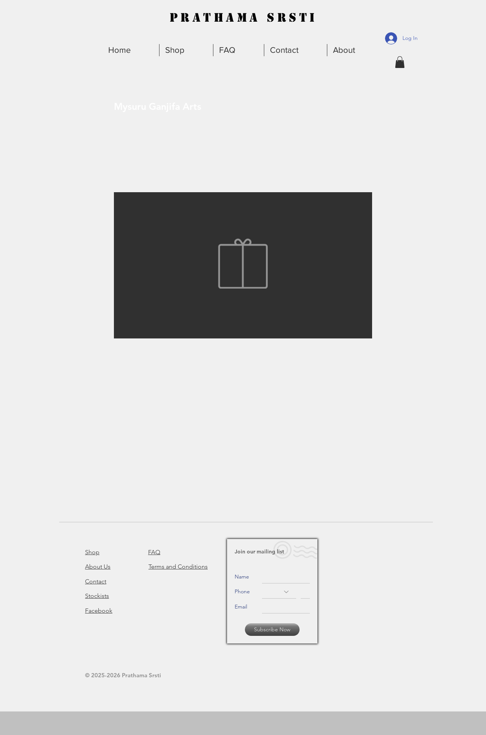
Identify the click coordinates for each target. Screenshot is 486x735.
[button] (355, 50)
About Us (97, 566)
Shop (92, 552)
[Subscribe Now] (272, 629)
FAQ (154, 552)
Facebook (98, 610)
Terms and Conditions (178, 566)
